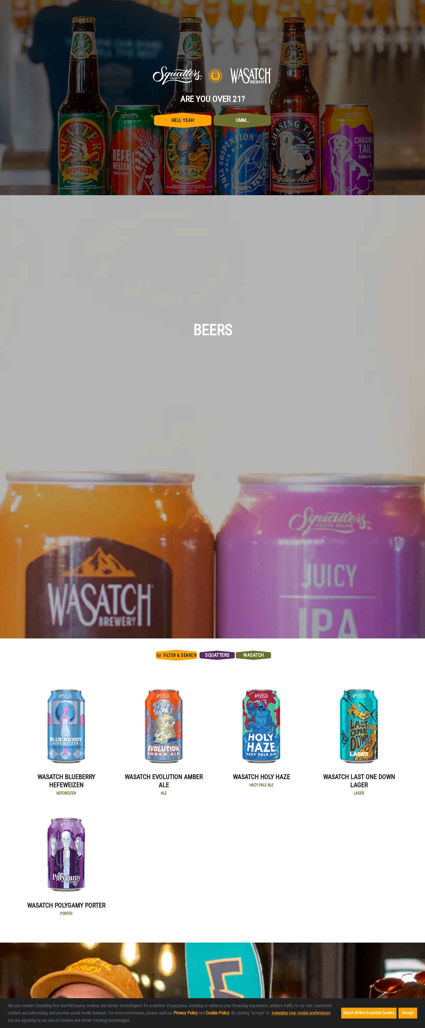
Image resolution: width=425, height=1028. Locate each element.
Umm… (242, 120)
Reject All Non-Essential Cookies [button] (368, 1013)
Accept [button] (408, 1013)
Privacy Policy (185, 1013)
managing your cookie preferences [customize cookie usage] (301, 1013)
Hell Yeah (182, 120)
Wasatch (253, 655)
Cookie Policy (217, 1013)
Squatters (217, 655)
